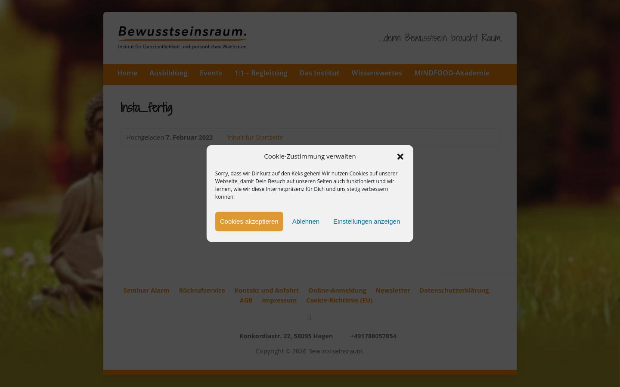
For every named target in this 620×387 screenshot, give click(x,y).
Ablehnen (305, 221)
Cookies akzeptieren (249, 221)
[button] (400, 156)
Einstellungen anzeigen (366, 221)
